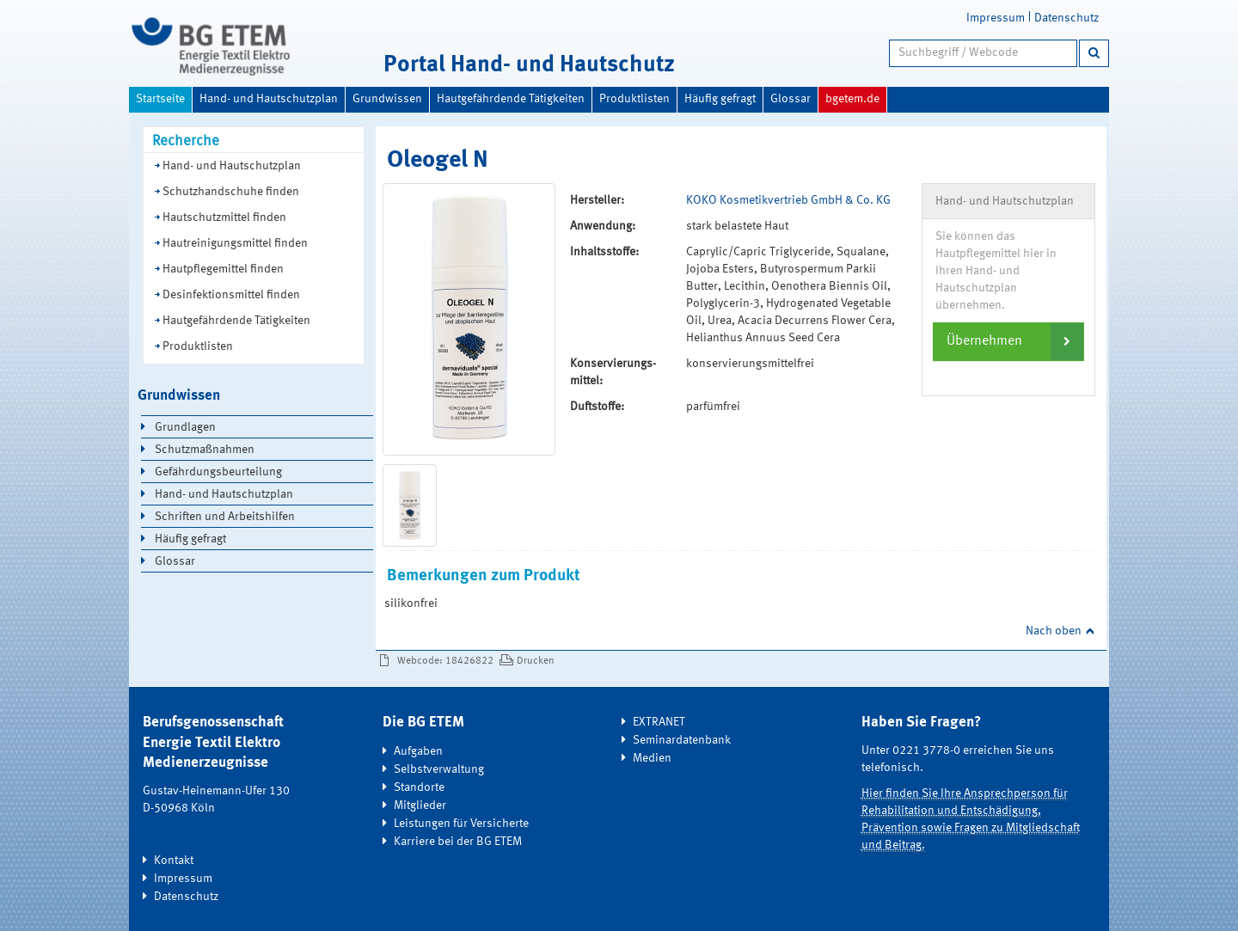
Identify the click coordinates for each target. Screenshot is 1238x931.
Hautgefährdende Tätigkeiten (511, 99)
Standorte (419, 787)
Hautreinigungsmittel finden (235, 243)
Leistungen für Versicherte (461, 824)
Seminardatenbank (682, 740)
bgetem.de (852, 99)
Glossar (790, 99)
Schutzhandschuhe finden (230, 192)
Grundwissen (387, 99)
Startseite (160, 99)
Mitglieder (420, 805)
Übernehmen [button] (984, 341)
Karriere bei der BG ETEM (458, 842)
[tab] (1008, 341)
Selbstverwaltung (439, 769)
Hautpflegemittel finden (223, 269)
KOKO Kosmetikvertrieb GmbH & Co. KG (788, 200)
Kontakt (173, 860)
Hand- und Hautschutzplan (268, 99)
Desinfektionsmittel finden (231, 295)
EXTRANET (659, 722)
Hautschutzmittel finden (224, 217)
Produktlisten (634, 99)
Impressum (995, 18)
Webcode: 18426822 (445, 661)
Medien (652, 758)
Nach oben (1054, 631)
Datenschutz (1066, 18)
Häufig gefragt (720, 99)
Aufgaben (418, 751)
